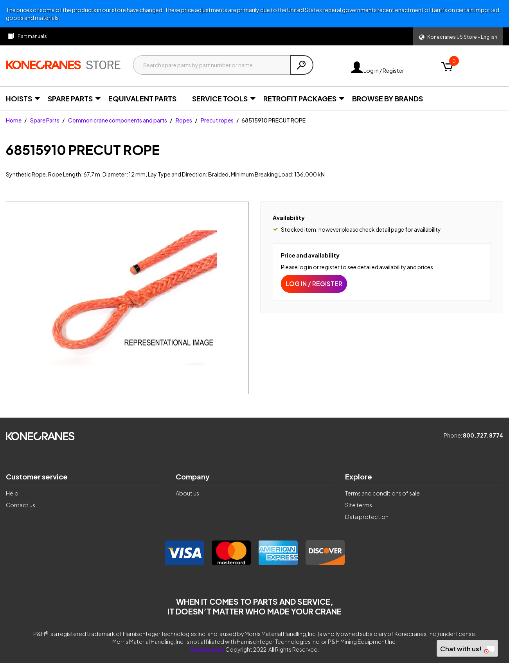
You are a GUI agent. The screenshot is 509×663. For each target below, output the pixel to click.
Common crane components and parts (117, 120)
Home (14, 120)
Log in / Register (377, 70)
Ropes (184, 120)
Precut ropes (217, 120)
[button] (458, 36)
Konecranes (207, 649)
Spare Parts (44, 120)
